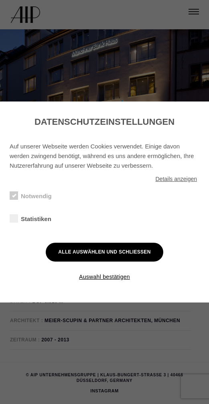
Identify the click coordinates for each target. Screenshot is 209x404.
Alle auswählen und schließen (104, 252)
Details (176, 179)
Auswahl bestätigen (104, 277)
